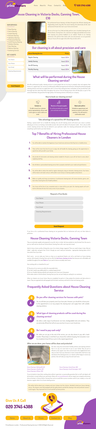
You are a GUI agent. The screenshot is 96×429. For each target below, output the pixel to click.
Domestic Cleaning (13, 35)
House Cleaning (12, 31)
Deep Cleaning (12, 29)
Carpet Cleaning (12, 33)
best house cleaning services (64, 258)
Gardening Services (13, 50)
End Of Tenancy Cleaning (15, 42)
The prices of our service (34, 268)
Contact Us (57, 5)
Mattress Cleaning (13, 48)
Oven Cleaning (12, 46)
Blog (64, 5)
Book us (45, 260)
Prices (50, 5)
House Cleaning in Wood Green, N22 (69, 367)
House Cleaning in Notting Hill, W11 (36, 367)
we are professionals (62, 376)
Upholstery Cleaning (13, 38)
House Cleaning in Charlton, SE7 (35, 369)
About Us (43, 5)
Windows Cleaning (13, 44)
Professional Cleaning (14, 40)
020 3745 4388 (82, 5)
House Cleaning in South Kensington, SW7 (70, 369)
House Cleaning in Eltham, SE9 (35, 371)
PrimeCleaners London (16, 4)
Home (36, 5)
